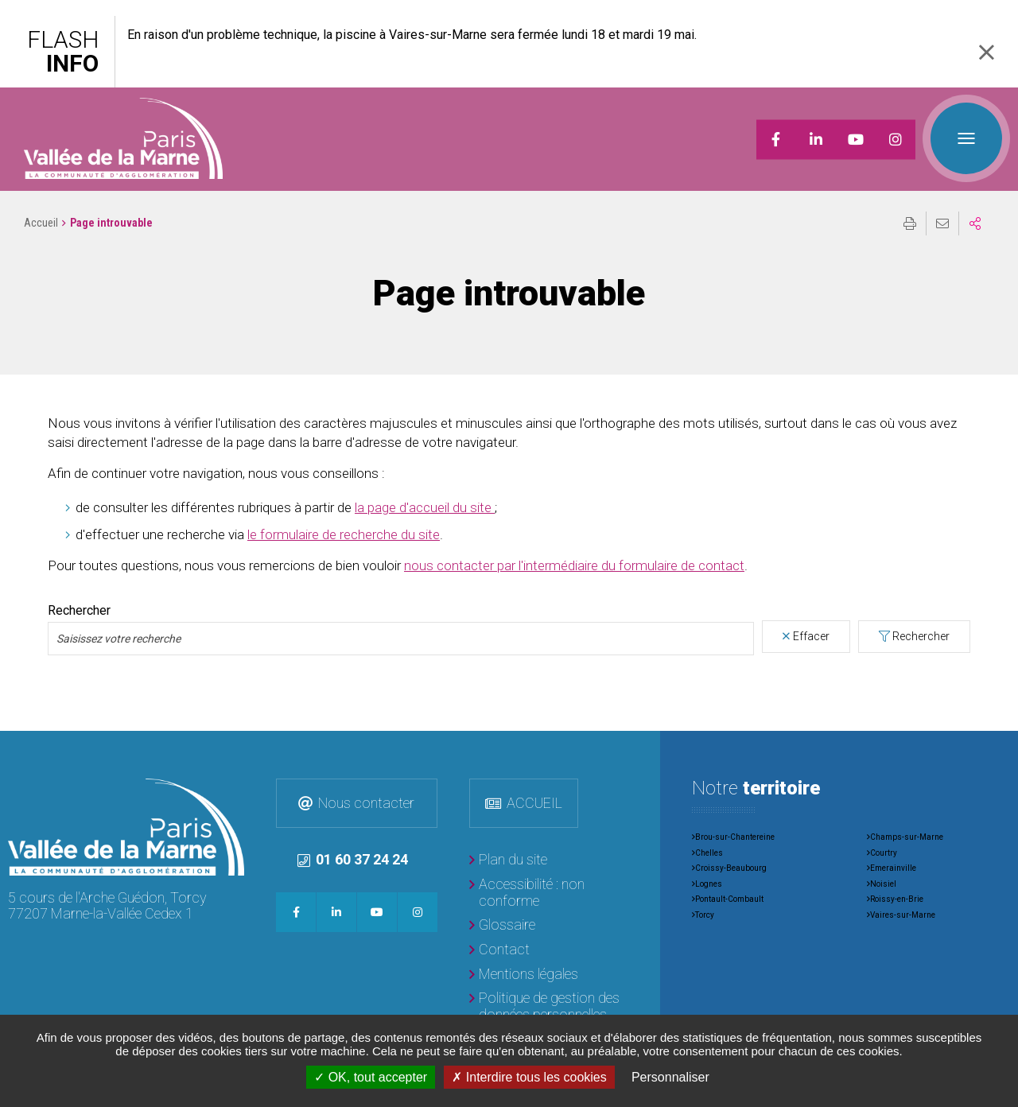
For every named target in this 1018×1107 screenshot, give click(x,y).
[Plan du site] (508, 860)
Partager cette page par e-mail (942, 223)
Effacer (811, 636)
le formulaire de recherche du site (343, 534)
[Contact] (499, 950)
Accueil (41, 222)
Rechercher (79, 611)
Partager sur (975, 223)
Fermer (986, 52)
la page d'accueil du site (425, 507)
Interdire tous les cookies (529, 1077)
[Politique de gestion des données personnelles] (548, 1006)
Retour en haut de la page (994, 755)
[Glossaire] (502, 925)
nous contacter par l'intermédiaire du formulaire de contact (574, 565)
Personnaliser (670, 1077)
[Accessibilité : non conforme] (548, 892)
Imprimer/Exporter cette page (910, 223)
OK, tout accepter (370, 1077)
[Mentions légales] (523, 974)
